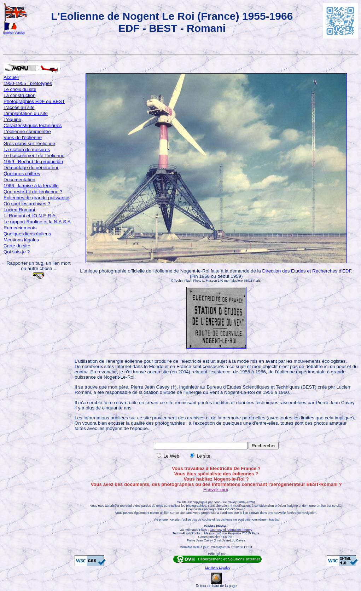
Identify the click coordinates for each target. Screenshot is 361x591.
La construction (19, 95)
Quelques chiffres (22, 173)
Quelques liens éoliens (27, 233)
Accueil (11, 77)
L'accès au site (19, 107)
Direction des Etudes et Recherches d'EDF (306, 271)
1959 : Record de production (33, 161)
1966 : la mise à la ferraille (31, 185)
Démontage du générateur (31, 167)
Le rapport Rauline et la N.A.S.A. (38, 221)
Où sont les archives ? (27, 203)
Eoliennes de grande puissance (36, 197)
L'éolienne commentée (27, 131)
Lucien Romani (19, 209)
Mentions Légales (217, 567)
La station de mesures (27, 149)
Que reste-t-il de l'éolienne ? (33, 191)
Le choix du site (20, 89)
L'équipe (12, 119)
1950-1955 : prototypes (28, 83)
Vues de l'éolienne (23, 137)
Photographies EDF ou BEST (34, 101)
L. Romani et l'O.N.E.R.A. (30, 215)
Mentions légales (21, 239)
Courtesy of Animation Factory (231, 530)
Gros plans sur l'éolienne (29, 143)
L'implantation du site (26, 113)
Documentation (19, 179)
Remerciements (20, 227)
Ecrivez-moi (215, 489)
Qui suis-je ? (17, 251)
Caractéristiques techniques (33, 125)
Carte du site (17, 245)
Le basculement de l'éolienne (34, 155)
